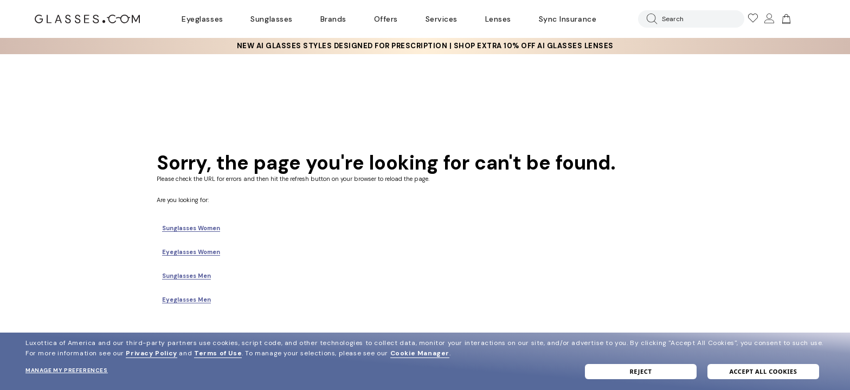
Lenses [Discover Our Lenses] (498, 19)
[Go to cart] (785, 19)
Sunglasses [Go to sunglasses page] (271, 19)
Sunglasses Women (191, 228)
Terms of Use (218, 353)
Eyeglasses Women (191, 252)
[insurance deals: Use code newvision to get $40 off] (425, 46)
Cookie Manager (419, 353)
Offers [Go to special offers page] (386, 19)
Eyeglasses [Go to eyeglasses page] (202, 19)
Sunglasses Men (186, 276)
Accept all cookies (763, 371)
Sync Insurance (568, 19)
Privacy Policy (151, 353)
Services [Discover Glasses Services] (442, 19)
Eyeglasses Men (186, 299)
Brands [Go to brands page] (333, 19)
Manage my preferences (66, 370)
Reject (641, 371)
